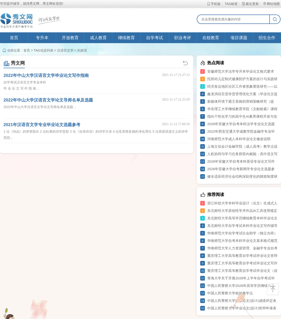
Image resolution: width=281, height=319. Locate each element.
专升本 (42, 37)
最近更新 (250, 4)
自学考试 (154, 37)
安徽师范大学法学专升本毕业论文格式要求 (240, 71)
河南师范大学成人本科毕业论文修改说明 (238, 139)
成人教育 (98, 37)
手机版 (214, 4)
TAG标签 (231, 4)
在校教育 (210, 37)
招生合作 (267, 37)
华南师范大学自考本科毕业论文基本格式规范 (242, 241)
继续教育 (126, 37)
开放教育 (70, 37)
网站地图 (271, 4)
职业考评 (182, 37)
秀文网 (14, 63)
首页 (14, 37)
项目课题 (238, 37)
